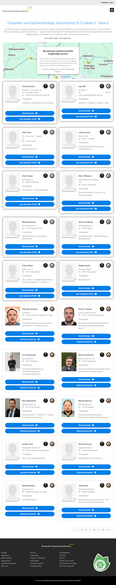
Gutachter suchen (37, 563)
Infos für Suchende (66, 566)
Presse (62, 558)
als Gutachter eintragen (68, 563)
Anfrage (62, 555)
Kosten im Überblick (37, 558)
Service (33, 553)
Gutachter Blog (35, 566)
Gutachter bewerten (29, 339)
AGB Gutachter (6, 558)
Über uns (4, 566)
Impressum (5, 555)
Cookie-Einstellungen (8, 563)
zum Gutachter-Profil (29, 119)
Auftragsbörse (64, 553)
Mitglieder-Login (107, 3)
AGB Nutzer (34, 561)
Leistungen (34, 555)
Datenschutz (6, 561)
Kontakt (4, 553)
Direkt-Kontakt (29, 113)
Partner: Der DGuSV (66, 561)
